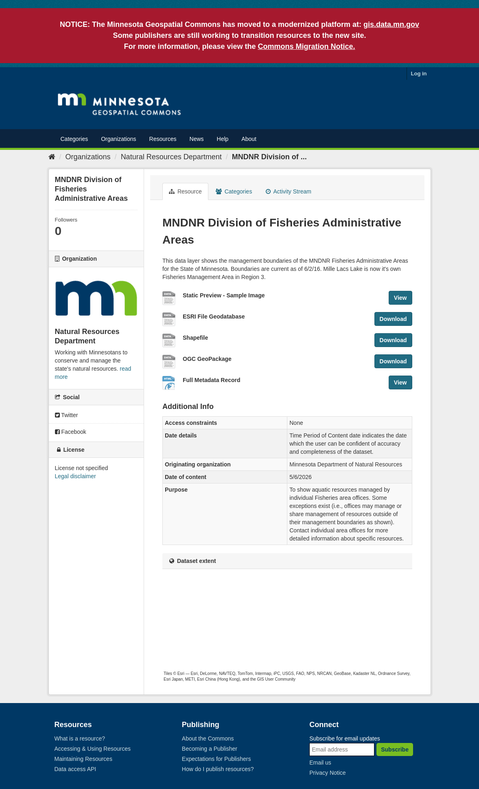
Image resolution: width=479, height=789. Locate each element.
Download (393, 319)
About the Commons (208, 738)
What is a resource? (80, 738)
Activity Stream (288, 191)
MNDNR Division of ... (269, 157)
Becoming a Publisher (209, 748)
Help (223, 139)
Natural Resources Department (171, 157)
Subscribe (395, 749)
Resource (185, 191)
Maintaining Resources (83, 759)
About (248, 139)
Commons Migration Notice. (306, 46)
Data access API (75, 769)
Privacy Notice (327, 772)
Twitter (66, 415)
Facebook (70, 432)
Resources (163, 139)
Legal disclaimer (75, 476)
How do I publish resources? (218, 769)
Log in (419, 73)
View (400, 298)
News (197, 139)
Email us (320, 762)
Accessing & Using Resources (93, 748)
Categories (74, 139)
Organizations (118, 139)
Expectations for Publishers (216, 759)
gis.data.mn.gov (391, 24)
